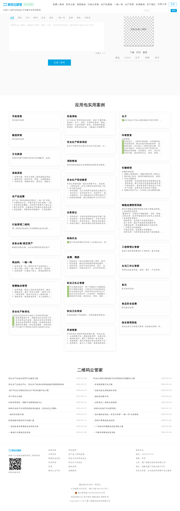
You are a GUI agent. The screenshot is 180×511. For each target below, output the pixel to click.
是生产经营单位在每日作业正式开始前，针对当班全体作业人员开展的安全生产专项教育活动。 (87, 146)
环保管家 (72, 330)
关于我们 (151, 4)
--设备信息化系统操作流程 (106, 391)
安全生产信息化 (75, 466)
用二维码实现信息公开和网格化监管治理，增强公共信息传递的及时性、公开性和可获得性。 (33, 228)
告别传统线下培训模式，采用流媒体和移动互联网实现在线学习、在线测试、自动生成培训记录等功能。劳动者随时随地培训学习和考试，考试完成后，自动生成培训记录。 (87, 315)
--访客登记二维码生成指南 (106, 404)
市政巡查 (17, 116)
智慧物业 (81, 4)
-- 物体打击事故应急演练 (20, 436)
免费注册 (162, 4)
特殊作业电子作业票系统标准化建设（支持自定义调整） (36, 410)
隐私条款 (96, 501)
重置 (145, 52)
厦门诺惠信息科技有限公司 (154, 466)
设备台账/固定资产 (22, 243)
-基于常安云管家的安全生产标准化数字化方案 (31, 391)
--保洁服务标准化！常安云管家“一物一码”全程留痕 (118, 417)
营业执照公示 (77, 501)
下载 (132, 52)
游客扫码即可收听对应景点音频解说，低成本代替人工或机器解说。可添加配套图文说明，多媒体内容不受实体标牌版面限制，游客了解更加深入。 (33, 158)
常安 (144, 462)
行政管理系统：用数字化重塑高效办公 (27, 404)
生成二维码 (59, 63)
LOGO (127, 58)
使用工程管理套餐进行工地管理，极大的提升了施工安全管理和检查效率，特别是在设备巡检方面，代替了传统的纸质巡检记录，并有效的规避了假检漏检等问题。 (142, 251)
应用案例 (140, 4)
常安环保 (52, 466)
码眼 (147, 58)
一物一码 (118, 4)
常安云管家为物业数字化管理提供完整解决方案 (116, 378)
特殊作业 (72, 238)
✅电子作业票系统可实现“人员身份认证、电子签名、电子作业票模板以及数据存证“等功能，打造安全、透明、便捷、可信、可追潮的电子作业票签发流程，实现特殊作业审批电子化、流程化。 (87, 242)
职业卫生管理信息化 (77, 462)
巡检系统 (17, 173)
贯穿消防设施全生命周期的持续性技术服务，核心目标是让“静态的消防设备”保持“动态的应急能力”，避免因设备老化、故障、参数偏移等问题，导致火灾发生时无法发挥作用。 (87, 165)
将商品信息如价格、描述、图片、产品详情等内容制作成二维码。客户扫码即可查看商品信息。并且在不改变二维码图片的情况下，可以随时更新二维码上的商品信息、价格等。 (142, 270)
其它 (157, 58)
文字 (12, 18)
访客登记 (72, 212)
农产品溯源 (106, 4)
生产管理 (129, 4)
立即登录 (52, 458)
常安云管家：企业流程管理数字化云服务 (154, 474)
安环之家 (70, 4)
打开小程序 (28, 4)
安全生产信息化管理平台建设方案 (25, 378)
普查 (56, 18)
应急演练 (72, 116)
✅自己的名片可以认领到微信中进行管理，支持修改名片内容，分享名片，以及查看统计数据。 (142, 120)
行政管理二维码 (21, 224)
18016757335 (148, 458)
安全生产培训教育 (77, 180)
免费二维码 (58, 4)
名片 (30, 18)
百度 (50, 470)
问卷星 (98, 18)
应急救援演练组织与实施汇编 (23, 423)
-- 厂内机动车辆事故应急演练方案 (110, 430)
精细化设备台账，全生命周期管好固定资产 (31, 247)
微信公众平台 (54, 474)
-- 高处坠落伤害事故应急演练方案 (25, 430)
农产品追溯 (18, 196)
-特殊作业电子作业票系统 (106, 410)
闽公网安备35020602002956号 (91, 497)
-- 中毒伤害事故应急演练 (105, 436)
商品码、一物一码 (22, 262)
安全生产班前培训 (77, 142)
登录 (173, 4)
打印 (138, 52)
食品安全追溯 (129, 303)
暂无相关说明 (18, 120)
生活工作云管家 (130, 266)
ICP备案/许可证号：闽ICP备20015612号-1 (90, 493)
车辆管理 (127, 168)
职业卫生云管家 (75, 283)
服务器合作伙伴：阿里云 (90, 488)
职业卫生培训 (74, 311)
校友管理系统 (129, 322)
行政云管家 (93, 4)
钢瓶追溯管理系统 (132, 205)
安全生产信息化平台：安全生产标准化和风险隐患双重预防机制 (36, 385)
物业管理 (72, 470)
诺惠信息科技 (54, 462)
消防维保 (72, 161)
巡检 (88, 18)
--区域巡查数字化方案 (104, 385)
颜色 (117, 58)
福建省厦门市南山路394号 (153, 470)
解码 (39, 18)
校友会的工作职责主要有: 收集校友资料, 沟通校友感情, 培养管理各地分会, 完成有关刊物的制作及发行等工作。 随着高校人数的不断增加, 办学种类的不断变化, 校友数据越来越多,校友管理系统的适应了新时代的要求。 (142, 326)
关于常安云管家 (16, 398)
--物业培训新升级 (17, 417)
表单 (48, 18)
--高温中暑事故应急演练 (105, 423)
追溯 (79, 18)
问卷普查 (127, 135)
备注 (124, 285)
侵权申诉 (105, 501)
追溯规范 (72, 474)
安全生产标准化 (21, 311)
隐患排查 (17, 135)
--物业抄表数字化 (102, 398)
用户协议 (88, 501)
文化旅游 (17, 154)
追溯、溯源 (73, 257)
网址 (21, 18)
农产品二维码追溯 (76, 458)
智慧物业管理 (19, 286)
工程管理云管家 (130, 247)
